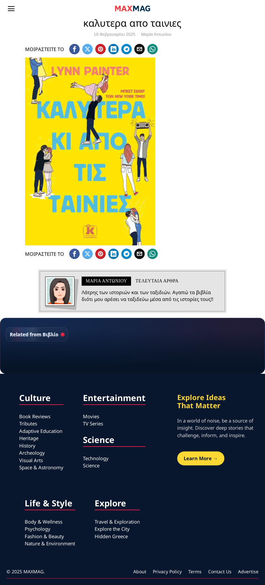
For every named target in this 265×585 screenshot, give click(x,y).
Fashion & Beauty (44, 536)
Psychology (37, 529)
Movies (91, 416)
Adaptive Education (40, 431)
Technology (96, 458)
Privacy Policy (167, 571)
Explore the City (112, 529)
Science (91, 465)
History (27, 445)
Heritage (28, 438)
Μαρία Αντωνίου (156, 34)
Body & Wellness (43, 521)
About (139, 571)
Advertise (248, 571)
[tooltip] (74, 49)
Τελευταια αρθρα (157, 281)
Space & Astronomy (41, 467)
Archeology (32, 452)
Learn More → (201, 458)
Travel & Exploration (117, 521)
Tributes (28, 423)
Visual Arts (31, 460)
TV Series (93, 423)
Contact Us (220, 571)
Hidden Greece (111, 536)
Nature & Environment (50, 543)
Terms (195, 571)
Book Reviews (34, 416)
